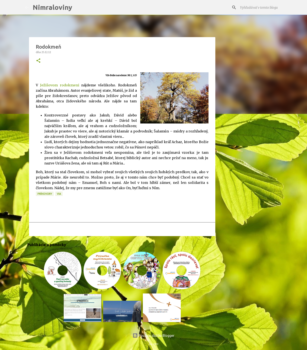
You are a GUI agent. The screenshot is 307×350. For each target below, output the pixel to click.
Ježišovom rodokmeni (59, 85)
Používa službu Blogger (153, 335)
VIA (59, 193)
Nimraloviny (52, 7)
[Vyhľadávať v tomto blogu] (260, 7)
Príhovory (45, 193)
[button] (38, 61)
